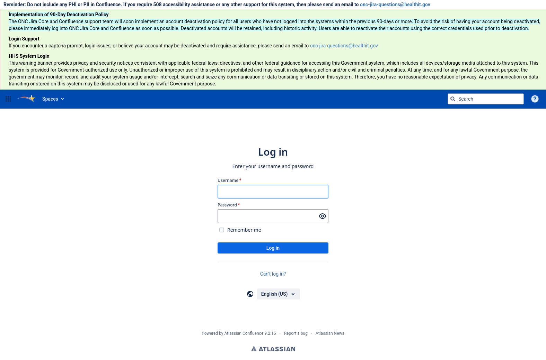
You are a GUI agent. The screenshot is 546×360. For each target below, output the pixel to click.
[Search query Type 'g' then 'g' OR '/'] (486, 98)
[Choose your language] (278, 293)
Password (229, 205)
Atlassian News (330, 333)
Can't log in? (273, 274)
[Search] (453, 99)
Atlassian (273, 348)
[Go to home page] (26, 98)
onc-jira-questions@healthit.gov (395, 4)
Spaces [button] (50, 99)
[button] (8, 99)
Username (229, 180)
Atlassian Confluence (243, 333)
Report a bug (296, 333)
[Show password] (322, 216)
